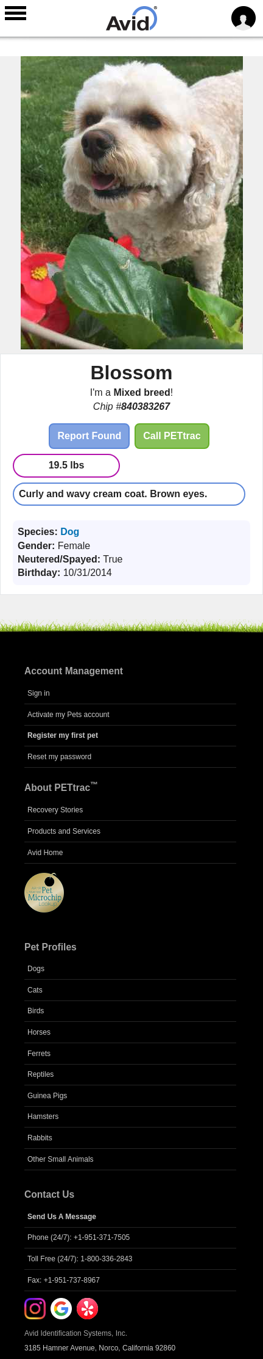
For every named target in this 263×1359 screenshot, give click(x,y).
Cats (35, 990)
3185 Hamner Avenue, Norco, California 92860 (99, 1348)
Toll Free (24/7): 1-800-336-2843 (80, 1259)
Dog (69, 531)
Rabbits (39, 1138)
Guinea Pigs (47, 1095)
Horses (39, 1032)
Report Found (89, 436)
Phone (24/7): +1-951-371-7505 (78, 1237)
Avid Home (45, 852)
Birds (35, 1011)
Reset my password (59, 756)
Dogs (35, 968)
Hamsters (42, 1116)
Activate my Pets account (68, 714)
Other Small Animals (60, 1159)
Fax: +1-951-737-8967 (63, 1280)
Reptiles (40, 1074)
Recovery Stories (55, 810)
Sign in (38, 693)
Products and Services (63, 831)
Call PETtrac (171, 436)
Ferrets (39, 1053)
